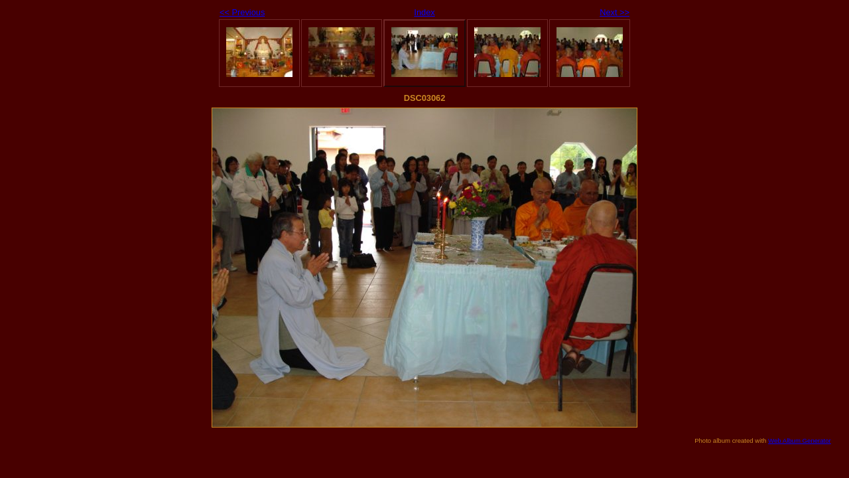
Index (424, 12)
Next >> (614, 12)
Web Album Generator (799, 440)
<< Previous (242, 12)
